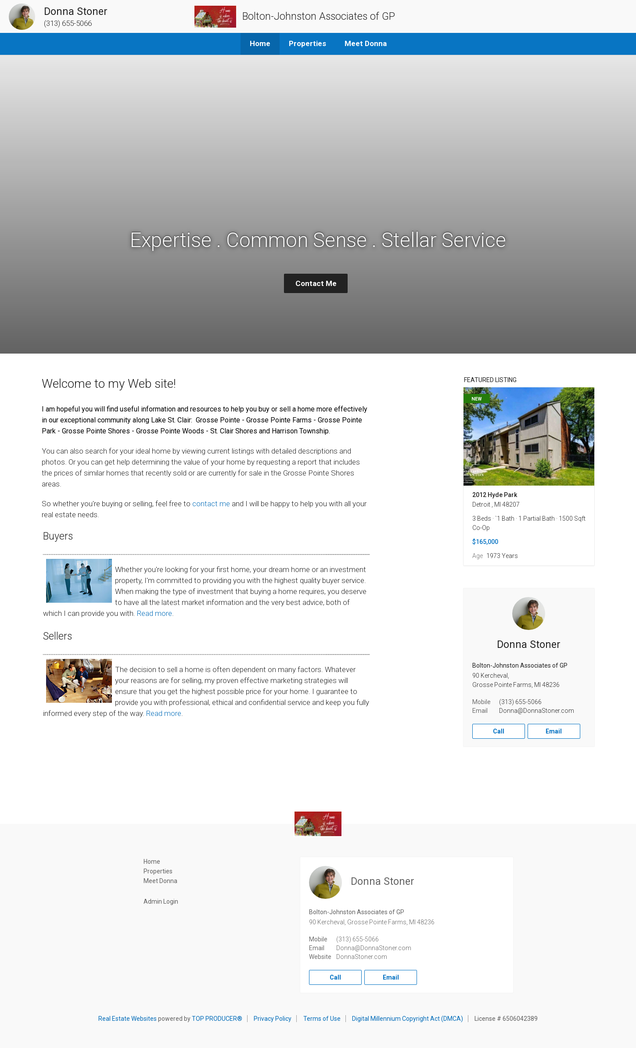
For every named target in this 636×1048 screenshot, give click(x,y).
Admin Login (161, 901)
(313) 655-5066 (520, 701)
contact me (211, 503)
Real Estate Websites (127, 1018)
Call (498, 731)
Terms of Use (322, 1018)
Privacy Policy (272, 1018)
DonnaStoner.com (361, 956)
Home (260, 43)
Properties (307, 43)
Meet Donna (366, 43)
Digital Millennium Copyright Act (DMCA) (407, 1018)
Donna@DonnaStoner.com (536, 710)
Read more (154, 613)
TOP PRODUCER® (217, 1018)
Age (477, 555)
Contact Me (316, 283)
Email (554, 731)
